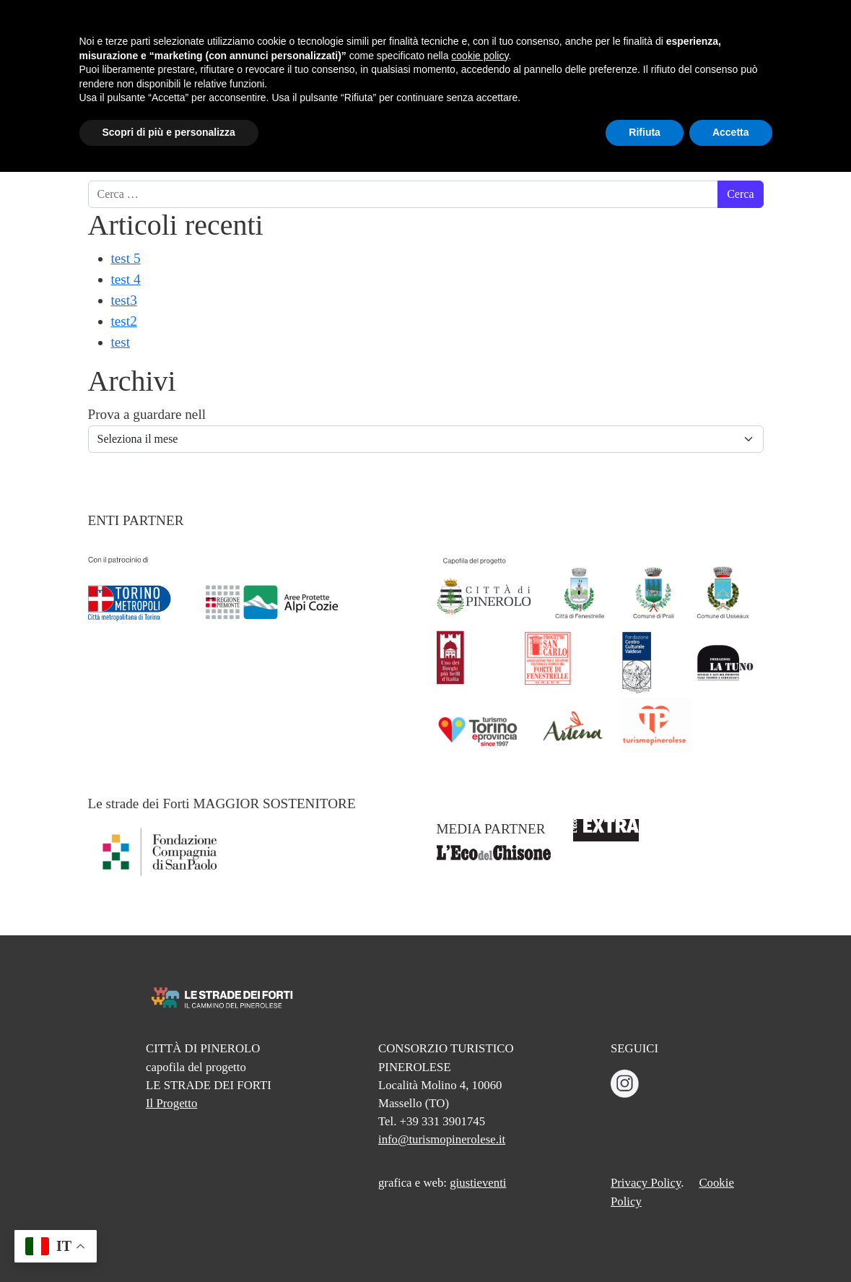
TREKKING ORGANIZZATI (639, 73)
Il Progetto (171, 1103)
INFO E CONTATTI (741, 73)
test (121, 342)
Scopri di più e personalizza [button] (168, 1242)
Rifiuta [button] (644, 1242)
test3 (124, 300)
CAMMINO (354, 63)
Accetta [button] (730, 1242)
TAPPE (433, 63)
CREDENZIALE (524, 63)
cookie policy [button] (479, 1165)
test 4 (126, 279)
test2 (124, 321)
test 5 (126, 258)
